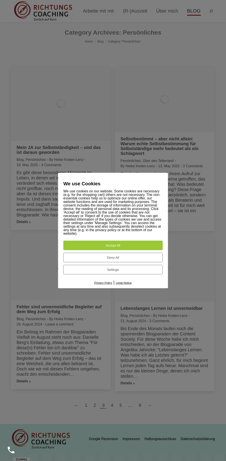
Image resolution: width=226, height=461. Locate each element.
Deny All (113, 257)
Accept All (113, 245)
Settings (113, 269)
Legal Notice (124, 282)
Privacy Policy (103, 282)
